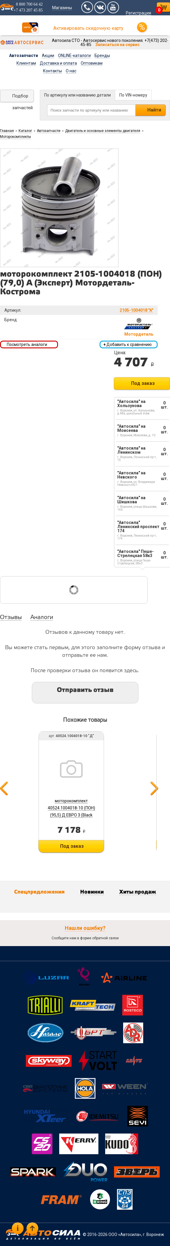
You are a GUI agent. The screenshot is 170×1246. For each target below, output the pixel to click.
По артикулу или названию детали (77, 95)
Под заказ (143, 383)
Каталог (25, 131)
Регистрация (138, 13)
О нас (71, 70)
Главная (7, 131)
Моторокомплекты (15, 137)
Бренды (102, 55)
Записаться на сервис (117, 44)
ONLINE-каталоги (74, 55)
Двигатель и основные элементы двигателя (102, 131)
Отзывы (11, 617)
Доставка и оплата (58, 63)
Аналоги (41, 617)
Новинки (92, 892)
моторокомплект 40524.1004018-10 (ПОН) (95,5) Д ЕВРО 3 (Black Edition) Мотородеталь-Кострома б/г (71, 815)
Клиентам (26, 63)
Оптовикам (92, 63)
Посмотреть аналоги (27, 344)
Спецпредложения (39, 892)
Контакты (52, 70)
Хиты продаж (137, 892)
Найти (154, 110)
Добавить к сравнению (127, 344)
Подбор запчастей (22, 97)
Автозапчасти (23, 55)
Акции (48, 55)
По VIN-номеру (133, 95)
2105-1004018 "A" (136, 310)
